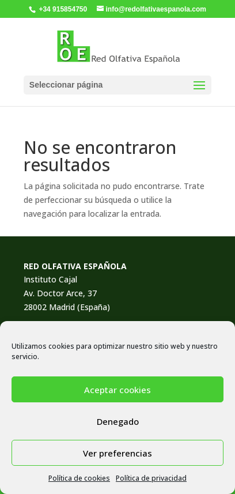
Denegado (118, 421)
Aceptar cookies (117, 389)
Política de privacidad (151, 478)
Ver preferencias (117, 453)
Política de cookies (79, 478)
